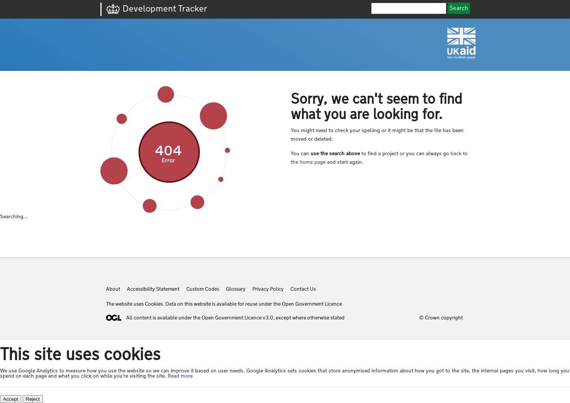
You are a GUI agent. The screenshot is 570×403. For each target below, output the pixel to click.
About (113, 288)
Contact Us (303, 288)
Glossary (236, 288)
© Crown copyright (441, 317)
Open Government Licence (312, 303)
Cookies (154, 303)
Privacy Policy (268, 288)
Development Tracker (164, 8)
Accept (10, 399)
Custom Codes (202, 288)
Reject (33, 399)
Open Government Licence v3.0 (237, 317)
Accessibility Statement (153, 288)
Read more (180, 376)
